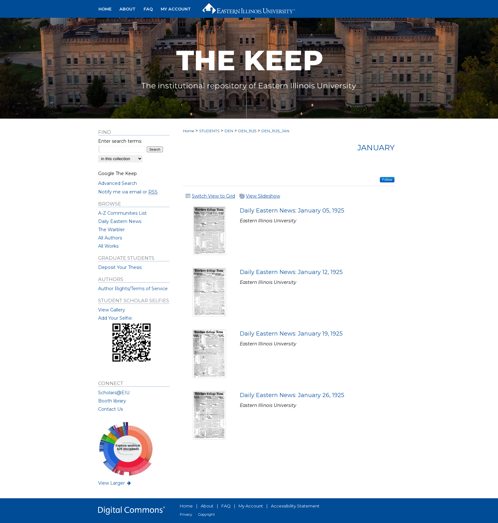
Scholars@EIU (114, 393)
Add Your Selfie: (115, 318)
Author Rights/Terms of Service (133, 288)
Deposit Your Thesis (120, 267)
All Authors (110, 238)
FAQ (226, 505)
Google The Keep (117, 173)
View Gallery (111, 310)
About (207, 505)
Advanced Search (117, 183)
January (375, 147)
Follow (387, 179)
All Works (108, 246)
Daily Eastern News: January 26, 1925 (292, 395)
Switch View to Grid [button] (213, 196)
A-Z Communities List (122, 213)
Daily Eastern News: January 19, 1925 (291, 333)
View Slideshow (263, 196)
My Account (251, 505)
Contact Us (110, 409)
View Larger (115, 483)
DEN (229, 130)
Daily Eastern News (119, 221)
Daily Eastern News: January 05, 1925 (292, 210)
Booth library (112, 401)
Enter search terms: (120, 141)
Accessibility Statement (295, 505)
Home (188, 130)
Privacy (186, 514)
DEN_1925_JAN (275, 130)
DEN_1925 (247, 130)
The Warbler (111, 229)
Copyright (206, 514)
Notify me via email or (128, 192)
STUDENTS (209, 130)
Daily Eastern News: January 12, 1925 (291, 272)
